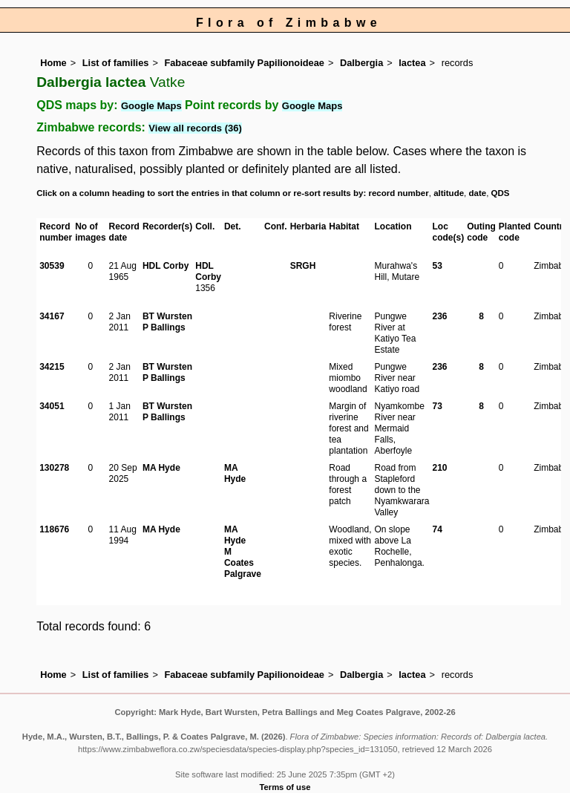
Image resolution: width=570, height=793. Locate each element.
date (478, 193)
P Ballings (164, 327)
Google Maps (151, 105)
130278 (54, 468)
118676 (54, 529)
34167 (51, 316)
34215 (51, 367)
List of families (115, 62)
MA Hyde (161, 468)
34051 (51, 406)
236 (440, 316)
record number (398, 193)
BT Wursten (167, 316)
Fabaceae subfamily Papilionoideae (244, 62)
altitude (448, 193)
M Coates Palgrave (242, 562)
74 (437, 529)
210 (440, 468)
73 (437, 406)
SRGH (303, 266)
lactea (412, 62)
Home (53, 62)
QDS (500, 193)
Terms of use (285, 787)
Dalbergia (361, 62)
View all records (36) (195, 128)
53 (437, 266)
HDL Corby (165, 266)
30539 (51, 266)
